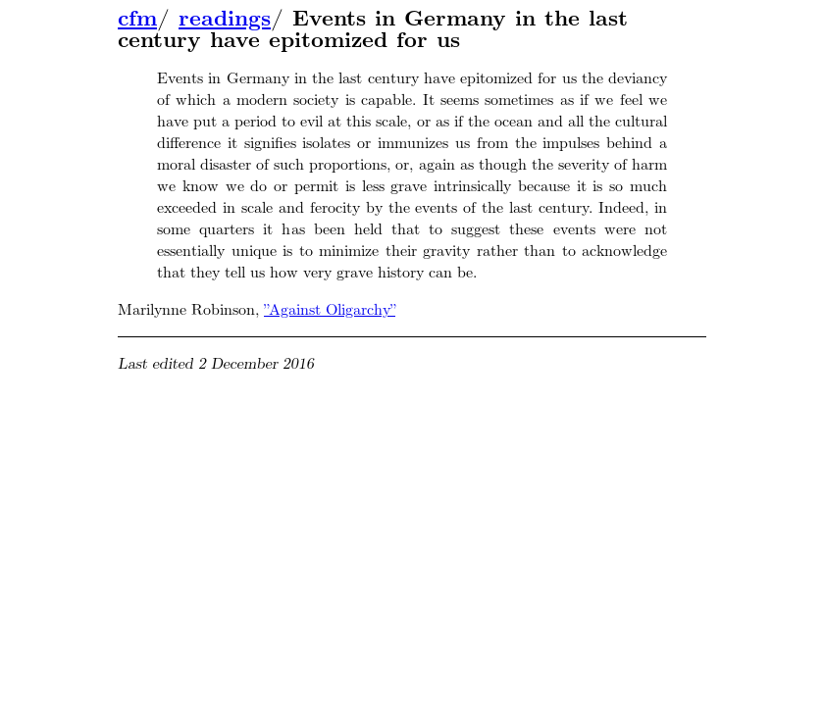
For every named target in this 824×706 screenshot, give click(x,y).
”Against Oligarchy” (329, 309)
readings (225, 18)
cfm (137, 18)
